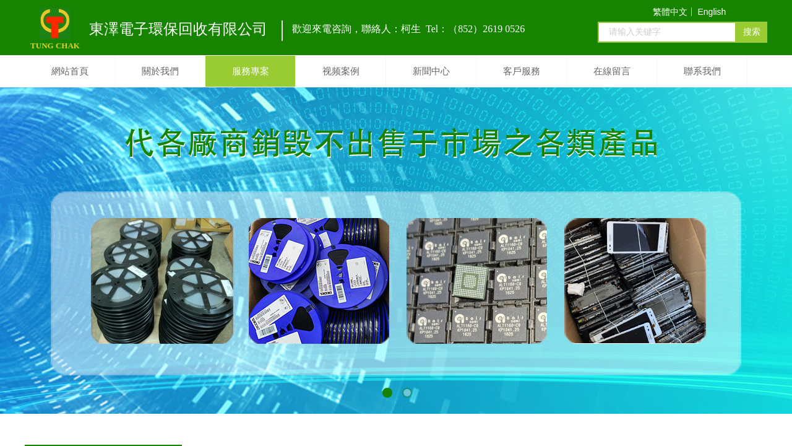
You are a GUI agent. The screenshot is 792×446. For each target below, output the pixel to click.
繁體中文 (670, 11)
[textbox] (667, 32)
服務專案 (250, 71)
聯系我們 (702, 71)
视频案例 (340, 71)
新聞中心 (431, 71)
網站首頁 (69, 71)
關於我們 (160, 71)
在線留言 (612, 71)
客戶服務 (521, 71)
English (711, 11)
